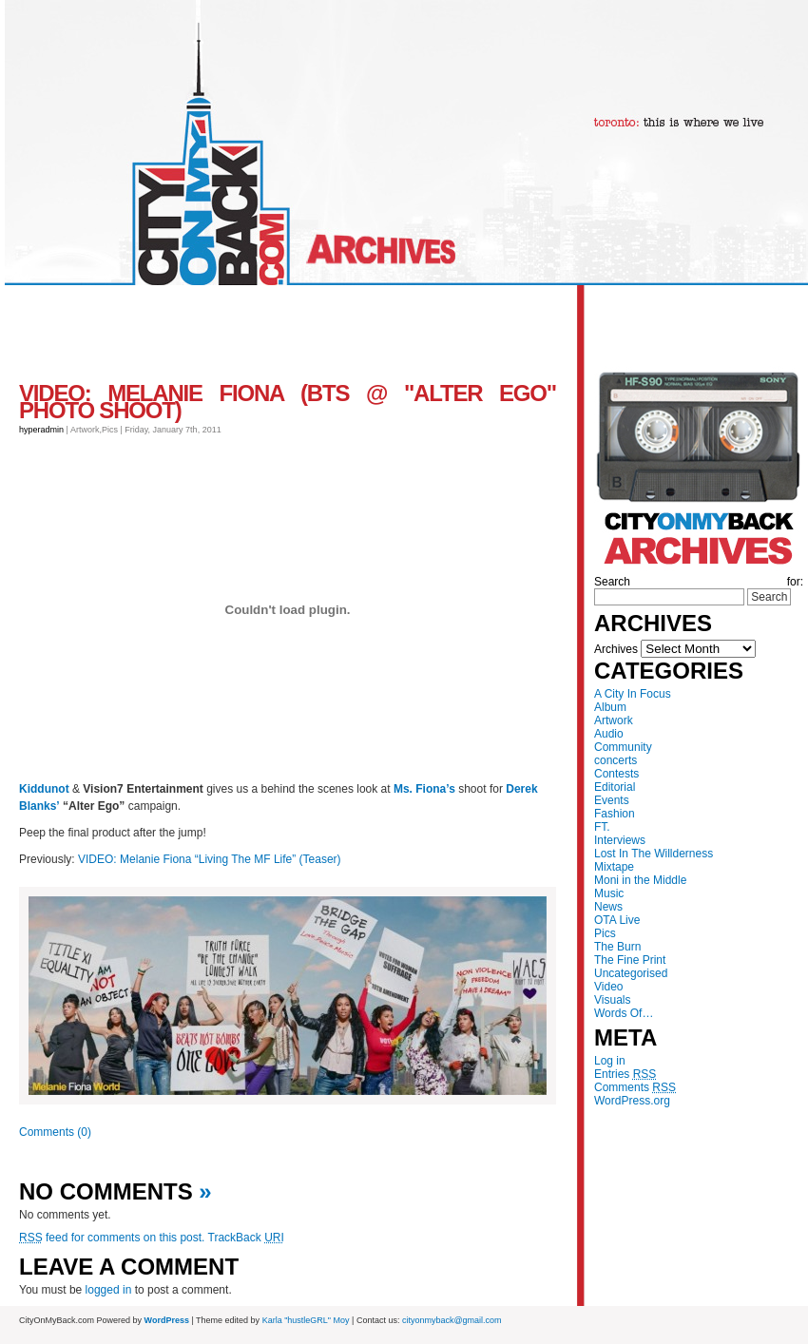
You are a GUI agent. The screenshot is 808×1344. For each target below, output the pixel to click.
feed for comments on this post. (111, 1237)
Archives (616, 649)
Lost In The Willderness (653, 853)
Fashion (614, 813)
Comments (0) (55, 1132)
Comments (635, 1087)
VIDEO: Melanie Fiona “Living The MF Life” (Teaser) (209, 859)
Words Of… (623, 1013)
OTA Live (617, 920)
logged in (109, 1289)
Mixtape (614, 867)
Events (611, 800)
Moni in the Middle (640, 880)
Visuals (612, 1000)
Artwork (613, 720)
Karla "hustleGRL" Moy (306, 1320)
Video (608, 986)
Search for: (698, 581)
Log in (609, 1060)
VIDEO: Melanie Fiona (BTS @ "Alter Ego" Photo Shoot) (287, 401)
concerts (615, 760)
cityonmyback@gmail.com (452, 1320)
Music (609, 893)
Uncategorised (630, 973)
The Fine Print (629, 960)
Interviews (619, 840)
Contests (616, 773)
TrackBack (246, 1237)
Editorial (614, 787)
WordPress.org (632, 1100)
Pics (605, 933)
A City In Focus (632, 694)
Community (623, 747)
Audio (609, 733)
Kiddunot (44, 789)
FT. (602, 827)
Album (610, 707)
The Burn (617, 946)
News (608, 906)
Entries (625, 1074)
